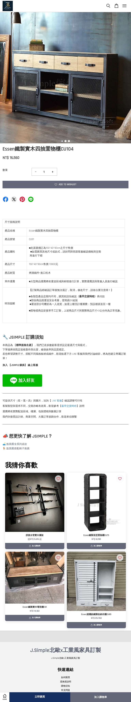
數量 (5, 170)
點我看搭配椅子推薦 (18, 448)
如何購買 (65, 677)
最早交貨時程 (69, 406)
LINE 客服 (57, 400)
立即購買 (40, 696)
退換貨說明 (65, 681)
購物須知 (65, 686)
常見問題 (65, 690)
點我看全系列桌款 (16, 444)
